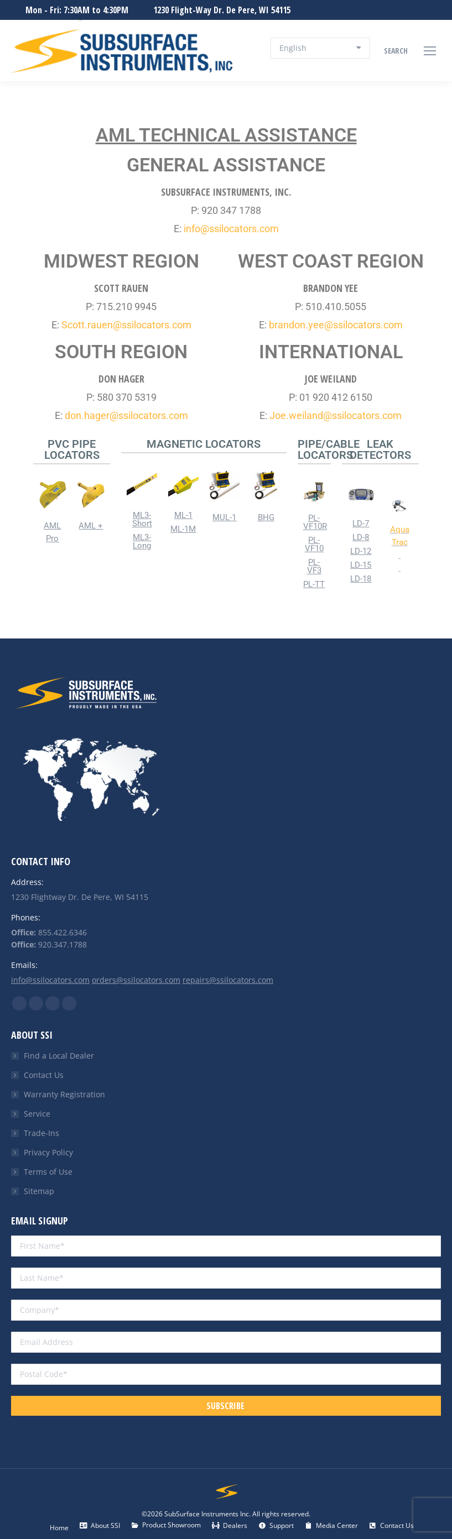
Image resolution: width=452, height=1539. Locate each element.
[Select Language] (320, 48)
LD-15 (360, 565)
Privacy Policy (48, 1152)
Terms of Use (48, 1171)
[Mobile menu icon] (430, 51)
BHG (266, 517)
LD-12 (360, 551)
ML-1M (183, 529)
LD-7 (360, 523)
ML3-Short (142, 519)
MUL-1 (224, 517)
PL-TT (314, 584)
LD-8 (360, 537)
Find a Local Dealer (59, 1055)
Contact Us (44, 1075)
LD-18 (360, 579)
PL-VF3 (314, 566)
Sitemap (39, 1191)
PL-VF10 (314, 544)
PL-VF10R (315, 522)
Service (37, 1113)
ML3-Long (142, 541)
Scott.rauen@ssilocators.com (126, 325)
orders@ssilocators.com (136, 980)
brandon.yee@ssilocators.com (336, 325)
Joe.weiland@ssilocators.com (335, 415)
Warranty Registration (64, 1094)
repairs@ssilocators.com (228, 980)
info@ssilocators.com (231, 228)
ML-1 (183, 515)
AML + (91, 526)
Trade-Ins (41, 1133)
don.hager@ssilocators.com (126, 415)
